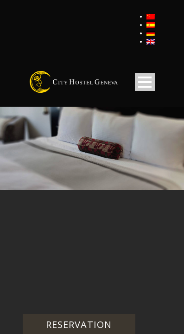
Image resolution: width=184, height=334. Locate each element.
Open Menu (145, 82)
